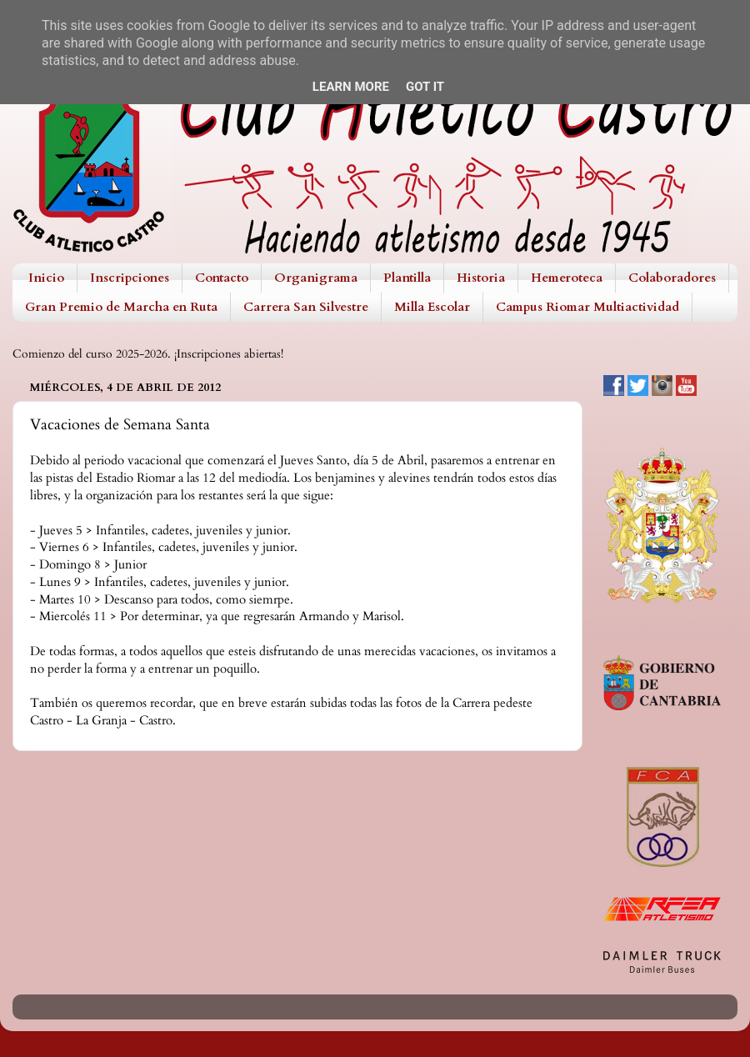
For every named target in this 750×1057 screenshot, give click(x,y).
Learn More (350, 86)
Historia (481, 277)
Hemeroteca (566, 277)
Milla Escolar (432, 306)
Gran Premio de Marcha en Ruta (121, 306)
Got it (425, 86)
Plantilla (407, 277)
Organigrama (316, 277)
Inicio (46, 277)
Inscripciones (129, 277)
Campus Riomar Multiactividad (587, 306)
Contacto (221, 277)
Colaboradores (672, 277)
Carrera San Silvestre (305, 306)
